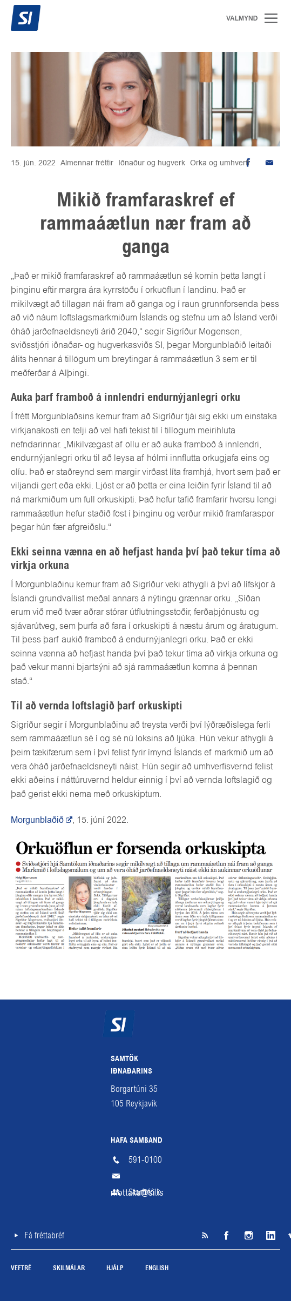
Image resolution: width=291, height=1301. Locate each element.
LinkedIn (269, 1235)
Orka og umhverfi (219, 162)
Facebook (226, 1235)
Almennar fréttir (86, 162)
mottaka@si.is (146, 1176)
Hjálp (115, 1268)
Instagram (248, 1235)
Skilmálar (69, 1268)
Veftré (21, 1268)
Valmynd (275, 18)
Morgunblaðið (37, 820)
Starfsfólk (144, 1192)
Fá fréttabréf (44, 1235)
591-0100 (145, 1160)
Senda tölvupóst (269, 162)
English (156, 1268)
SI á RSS (204, 1235)
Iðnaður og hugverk (151, 162)
